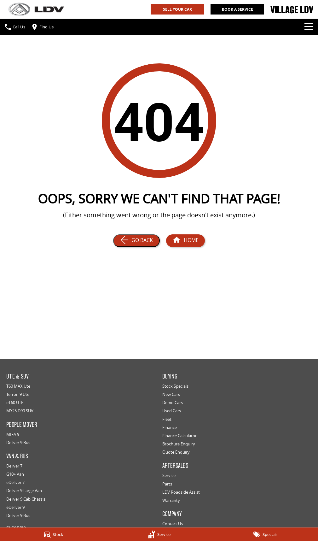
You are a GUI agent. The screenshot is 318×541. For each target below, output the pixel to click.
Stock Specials (175, 386)
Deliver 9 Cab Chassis (25, 499)
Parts (167, 484)
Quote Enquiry (176, 452)
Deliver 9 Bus (18, 442)
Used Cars (171, 411)
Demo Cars (172, 402)
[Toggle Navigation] (308, 27)
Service (169, 475)
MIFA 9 (12, 434)
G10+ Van (15, 474)
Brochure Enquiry (178, 444)
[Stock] (53, 534)
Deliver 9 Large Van (24, 490)
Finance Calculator (179, 435)
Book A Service (237, 9)
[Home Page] (36, 9)
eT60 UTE (14, 402)
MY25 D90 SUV (19, 411)
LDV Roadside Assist (181, 492)
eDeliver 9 (15, 507)
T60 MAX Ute (18, 386)
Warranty (171, 500)
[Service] (159, 534)
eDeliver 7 (15, 482)
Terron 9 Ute (17, 394)
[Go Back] (136, 240)
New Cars (171, 394)
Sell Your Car (177, 9)
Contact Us (172, 523)
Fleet (166, 419)
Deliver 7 (14, 466)
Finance (169, 427)
